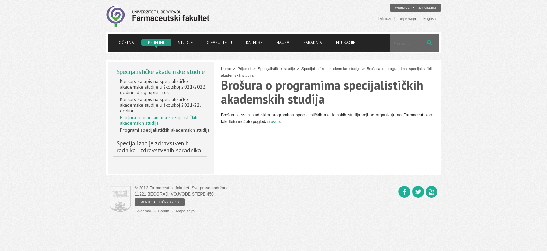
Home (226, 69)
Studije (185, 42)
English (429, 19)
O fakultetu (219, 42)
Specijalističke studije (276, 69)
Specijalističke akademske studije (161, 72)
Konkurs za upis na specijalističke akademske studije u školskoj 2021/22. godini (160, 105)
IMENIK (145, 202)
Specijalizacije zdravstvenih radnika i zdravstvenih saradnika (159, 146)
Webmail (402, 7)
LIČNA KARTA (169, 202)
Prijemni (156, 42)
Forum (164, 211)
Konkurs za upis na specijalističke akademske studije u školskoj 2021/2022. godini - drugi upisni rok (163, 87)
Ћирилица (407, 19)
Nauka (282, 42)
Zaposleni (427, 7)
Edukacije (345, 42)
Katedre (254, 42)
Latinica (384, 19)
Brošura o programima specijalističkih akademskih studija (158, 120)
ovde (275, 121)
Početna (125, 42)
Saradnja (312, 42)
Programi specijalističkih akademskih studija (165, 130)
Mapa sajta (185, 211)
